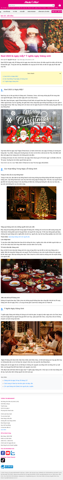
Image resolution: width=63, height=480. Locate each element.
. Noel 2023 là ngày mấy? (10, 76)
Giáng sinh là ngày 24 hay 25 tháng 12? (16, 380)
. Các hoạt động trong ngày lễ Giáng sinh (15, 79)
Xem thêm (3, 429)
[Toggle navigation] (2, 5)
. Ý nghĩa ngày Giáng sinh (10, 81)
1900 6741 (3, 440)
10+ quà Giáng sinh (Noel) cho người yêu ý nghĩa (18, 386)
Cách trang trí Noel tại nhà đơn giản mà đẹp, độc (18, 383)
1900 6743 (10, 440)
